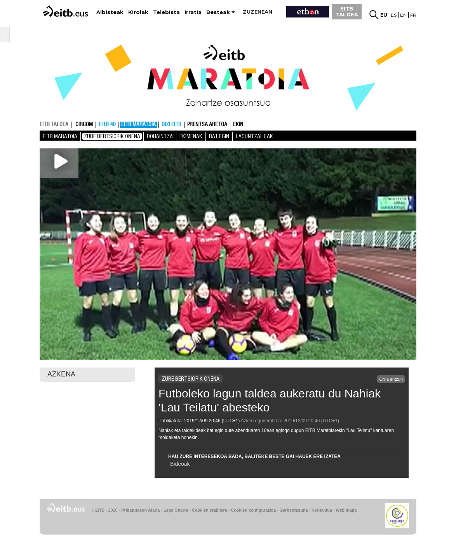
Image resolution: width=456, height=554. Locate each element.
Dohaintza (160, 136)
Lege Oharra (176, 510)
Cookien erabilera (209, 510)
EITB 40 (107, 125)
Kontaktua (322, 510)
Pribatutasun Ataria (140, 510)
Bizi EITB (171, 125)
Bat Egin (219, 136)
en (403, 15)
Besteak (218, 12)
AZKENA (61, 374)
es (394, 15)
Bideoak (180, 464)
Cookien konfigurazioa (253, 510)
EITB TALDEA (346, 11)
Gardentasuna (294, 510)
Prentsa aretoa (207, 125)
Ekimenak (190, 136)
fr (413, 15)
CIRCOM (84, 125)
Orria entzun (391, 379)
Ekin (238, 125)
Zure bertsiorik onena (112, 136)
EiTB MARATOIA (138, 125)
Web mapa (346, 510)
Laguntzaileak (254, 136)
